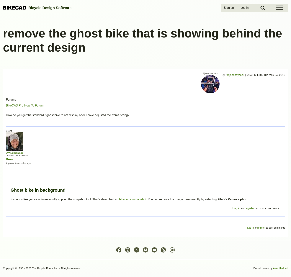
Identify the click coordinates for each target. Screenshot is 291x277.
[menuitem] (229, 8)
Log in (236, 208)
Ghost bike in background (38, 190)
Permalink (145, 138)
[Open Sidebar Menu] (279, 8)
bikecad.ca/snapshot (132, 199)
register (250, 208)
